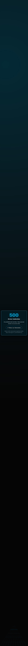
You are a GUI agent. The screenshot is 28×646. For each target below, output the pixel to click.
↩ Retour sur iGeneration (14, 327)
